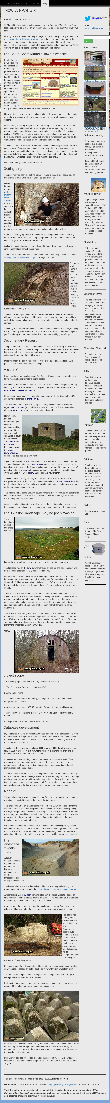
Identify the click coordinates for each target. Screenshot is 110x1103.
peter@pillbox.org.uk (95, 28)
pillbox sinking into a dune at (56, 889)
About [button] (34, 3)
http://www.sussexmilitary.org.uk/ (22, 257)
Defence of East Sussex (16, 3)
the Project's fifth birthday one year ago (21, 39)
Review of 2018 (92, 112)
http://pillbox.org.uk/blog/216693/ (63, 1084)
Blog (45, 3)
